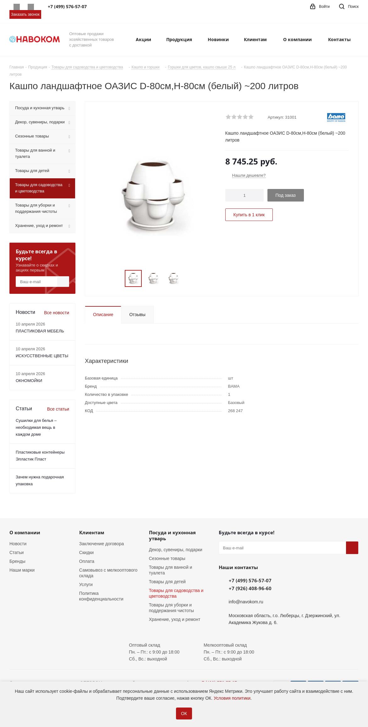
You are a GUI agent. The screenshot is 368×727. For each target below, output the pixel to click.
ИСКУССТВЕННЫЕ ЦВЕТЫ (42, 355)
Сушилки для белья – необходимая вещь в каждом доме (36, 427)
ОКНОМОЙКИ (29, 380)
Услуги (86, 584)
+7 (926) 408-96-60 (250, 588)
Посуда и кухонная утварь (172, 535)
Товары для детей (167, 581)
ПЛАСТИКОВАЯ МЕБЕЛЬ (40, 331)
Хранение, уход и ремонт (174, 619)
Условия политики (232, 698)
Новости (17, 543)
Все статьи (58, 409)
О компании (24, 532)
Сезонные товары (167, 558)
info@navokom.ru (246, 601)
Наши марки (22, 570)
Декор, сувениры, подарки (175, 549)
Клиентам (91, 532)
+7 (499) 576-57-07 (250, 580)
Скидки (86, 552)
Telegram (31, 7)
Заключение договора (101, 543)
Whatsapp (16, 7)
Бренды (17, 561)
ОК (184, 713)
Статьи (16, 552)
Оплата (86, 561)
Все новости (56, 312)
